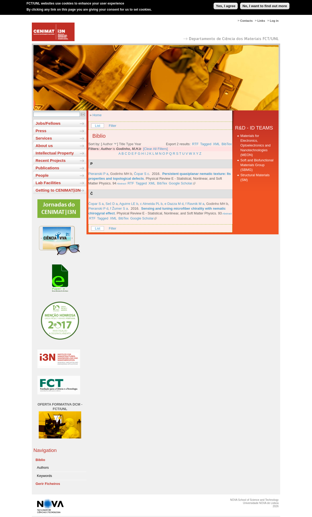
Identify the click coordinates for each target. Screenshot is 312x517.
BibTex (227, 144)
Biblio (40, 460)
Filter (112, 126)
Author (108, 144)
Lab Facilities (48, 182)
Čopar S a (96, 204)
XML (216, 144)
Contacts (246, 20)
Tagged (205, 144)
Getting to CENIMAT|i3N (58, 190)
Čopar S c (141, 174)
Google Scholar (180, 183)
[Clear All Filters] (155, 149)
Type (129, 144)
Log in (274, 20)
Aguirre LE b (128, 204)
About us (44, 145)
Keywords (44, 476)
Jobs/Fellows (48, 123)
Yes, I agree (225, 4)
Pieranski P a (98, 174)
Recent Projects (51, 160)
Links (261, 20)
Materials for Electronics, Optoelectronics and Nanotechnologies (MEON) (255, 145)
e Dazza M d (174, 204)
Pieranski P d (98, 208)
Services (44, 138)
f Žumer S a (119, 208)
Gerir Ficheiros (48, 484)
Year (137, 144)
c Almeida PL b (151, 204)
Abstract (121, 183)
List (97, 126)
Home (97, 115)
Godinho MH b (121, 174)
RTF (195, 144)
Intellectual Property (55, 153)
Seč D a (112, 204)
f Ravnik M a (194, 204)
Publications (47, 168)
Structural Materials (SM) (255, 177)
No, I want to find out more (264, 4)
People (42, 175)
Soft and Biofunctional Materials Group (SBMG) (257, 165)
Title (122, 144)
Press (41, 130)
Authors (43, 467)
